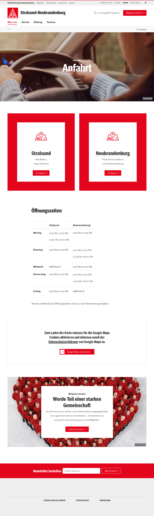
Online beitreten (76, 429)
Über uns (12, 22)
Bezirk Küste (135, 3)
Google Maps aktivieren (75, 352)
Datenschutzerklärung (63, 341)
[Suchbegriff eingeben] (106, 13)
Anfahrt (125, 3)
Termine (51, 22)
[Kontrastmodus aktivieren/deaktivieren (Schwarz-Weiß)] (144, 3)
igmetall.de (63, 3)
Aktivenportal (51, 3)
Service (25, 22)
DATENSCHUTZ (82, 500)
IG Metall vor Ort (106, 3)
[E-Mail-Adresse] (81, 471)
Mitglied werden (134, 12)
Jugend (71, 3)
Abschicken (110, 470)
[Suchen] (95, 13)
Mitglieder (40, 3)
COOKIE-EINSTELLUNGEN (54, 500)
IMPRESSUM (105, 500)
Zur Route (40, 172)
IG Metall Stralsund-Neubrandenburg (21, 3)
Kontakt (117, 3)
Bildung (38, 22)
